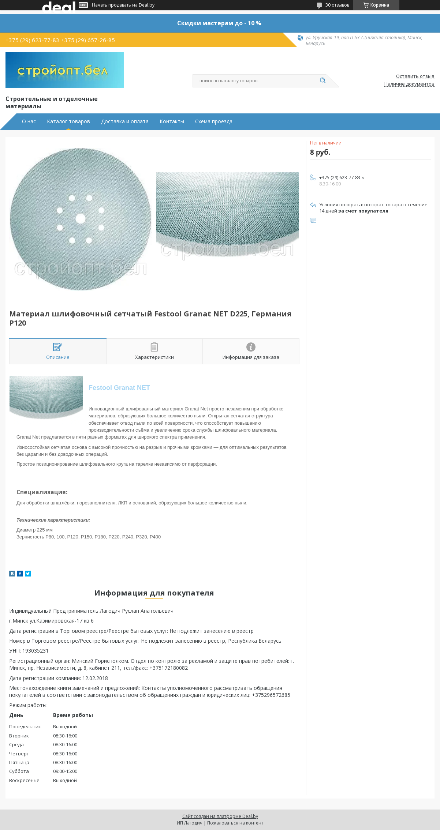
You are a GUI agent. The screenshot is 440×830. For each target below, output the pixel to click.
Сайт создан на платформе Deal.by (220, 816)
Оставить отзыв (415, 76)
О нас (29, 121)
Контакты (172, 121)
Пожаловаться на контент (235, 823)
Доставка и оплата (125, 121)
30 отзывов (337, 5)
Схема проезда (213, 121)
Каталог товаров (68, 121)
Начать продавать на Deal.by (123, 5)
